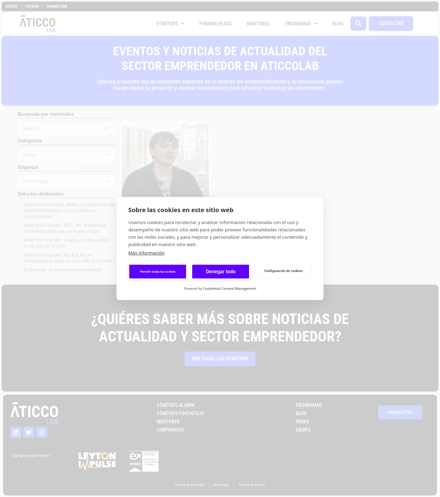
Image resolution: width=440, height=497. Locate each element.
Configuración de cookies (283, 271)
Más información (146, 253)
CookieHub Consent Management (229, 288)
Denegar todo (221, 271)
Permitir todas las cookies (157, 271)
